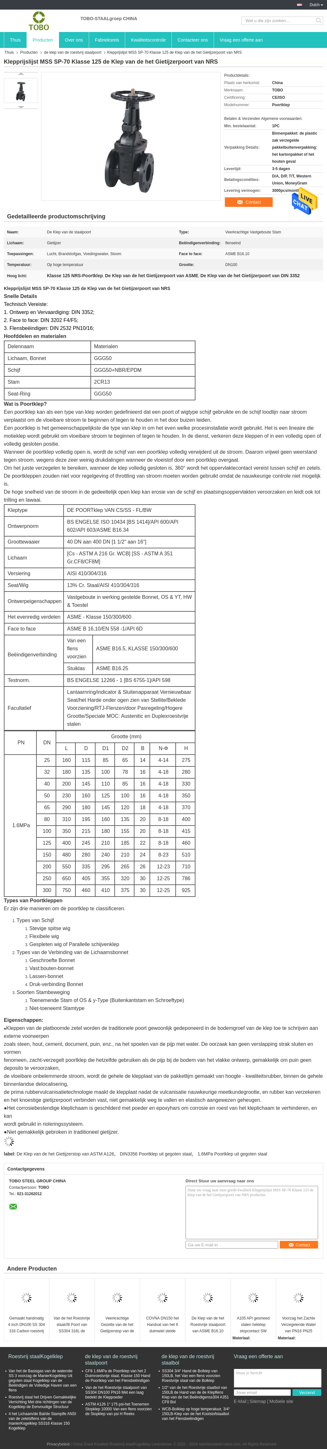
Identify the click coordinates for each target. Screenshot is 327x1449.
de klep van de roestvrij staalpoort (72, 52)
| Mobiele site (280, 1401)
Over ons (74, 40)
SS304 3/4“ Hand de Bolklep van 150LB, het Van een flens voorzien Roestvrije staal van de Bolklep (191, 1376)
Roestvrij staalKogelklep (35, 1356)
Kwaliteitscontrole (148, 40)
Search (319, 21)
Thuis (15, 40)
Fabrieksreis (107, 40)
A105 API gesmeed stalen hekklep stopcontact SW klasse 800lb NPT (253, 1325)
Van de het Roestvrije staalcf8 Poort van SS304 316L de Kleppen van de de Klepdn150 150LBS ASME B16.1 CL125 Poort (72, 1325)
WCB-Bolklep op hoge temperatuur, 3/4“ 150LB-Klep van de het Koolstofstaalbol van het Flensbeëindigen (196, 1414)
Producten (43, 40)
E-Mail (240, 1401)
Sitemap (257, 1401)
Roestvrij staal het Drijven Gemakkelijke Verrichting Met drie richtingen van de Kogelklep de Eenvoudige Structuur (42, 1402)
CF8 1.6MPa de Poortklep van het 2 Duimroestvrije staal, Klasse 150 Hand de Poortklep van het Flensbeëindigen (117, 1376)
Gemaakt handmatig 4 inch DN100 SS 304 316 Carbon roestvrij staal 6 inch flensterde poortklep (26, 1325)
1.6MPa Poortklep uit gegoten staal (232, 1153)
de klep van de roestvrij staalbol (188, 1360)
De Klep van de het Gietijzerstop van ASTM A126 (65, 1153)
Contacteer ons (193, 40)
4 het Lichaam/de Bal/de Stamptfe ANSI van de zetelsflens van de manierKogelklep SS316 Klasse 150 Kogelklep (42, 1421)
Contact (253, 202)
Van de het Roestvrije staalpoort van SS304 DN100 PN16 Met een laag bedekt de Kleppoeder (116, 1392)
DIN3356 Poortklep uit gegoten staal (156, 1153)
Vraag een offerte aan (241, 40)
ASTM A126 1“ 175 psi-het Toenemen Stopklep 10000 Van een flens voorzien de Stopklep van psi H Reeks (118, 1409)
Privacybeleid (58, 1444)
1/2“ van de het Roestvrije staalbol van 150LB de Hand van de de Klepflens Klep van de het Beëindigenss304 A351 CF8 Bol (195, 1394)
